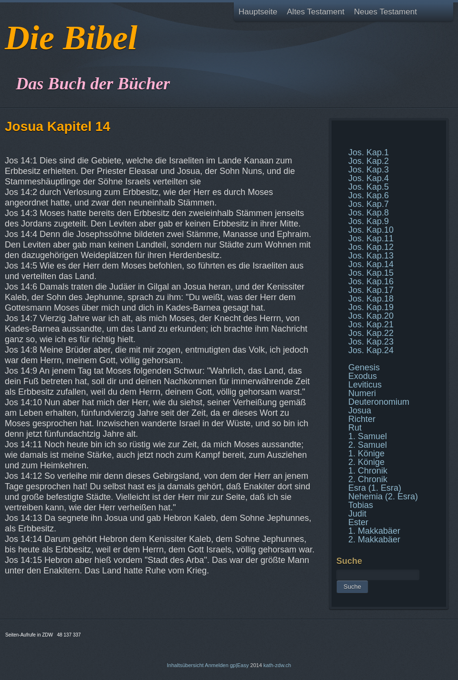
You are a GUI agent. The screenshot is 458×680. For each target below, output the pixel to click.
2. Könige (366, 462)
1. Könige (366, 453)
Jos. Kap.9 (368, 221)
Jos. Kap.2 (368, 161)
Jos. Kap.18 (371, 298)
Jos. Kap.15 (371, 273)
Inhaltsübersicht (185, 665)
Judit (357, 513)
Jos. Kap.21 (371, 324)
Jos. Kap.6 (368, 195)
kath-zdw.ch (277, 665)
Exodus (362, 376)
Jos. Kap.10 (371, 230)
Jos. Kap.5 (368, 187)
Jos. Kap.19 (371, 307)
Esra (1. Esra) (374, 488)
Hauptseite (258, 11)
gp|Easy (239, 665)
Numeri (362, 393)
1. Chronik (367, 470)
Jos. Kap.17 (371, 290)
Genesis (364, 367)
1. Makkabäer (374, 531)
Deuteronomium (378, 402)
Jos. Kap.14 (371, 264)
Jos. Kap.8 (368, 212)
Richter (361, 419)
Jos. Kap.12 (371, 247)
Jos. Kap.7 (368, 204)
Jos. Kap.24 (371, 350)
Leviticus (365, 384)
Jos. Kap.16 (371, 281)
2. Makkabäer (374, 539)
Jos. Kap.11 (371, 238)
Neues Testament (385, 11)
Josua (359, 410)
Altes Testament (315, 11)
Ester (358, 522)
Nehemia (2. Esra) (383, 496)
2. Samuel (367, 445)
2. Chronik (367, 479)
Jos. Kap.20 (371, 316)
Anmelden (217, 665)
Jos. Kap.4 (368, 178)
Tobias (360, 505)
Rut (355, 427)
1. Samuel (367, 436)
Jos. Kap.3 (368, 169)
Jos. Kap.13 (371, 255)
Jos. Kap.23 (371, 341)
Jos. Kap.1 (368, 152)
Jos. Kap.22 (371, 333)
